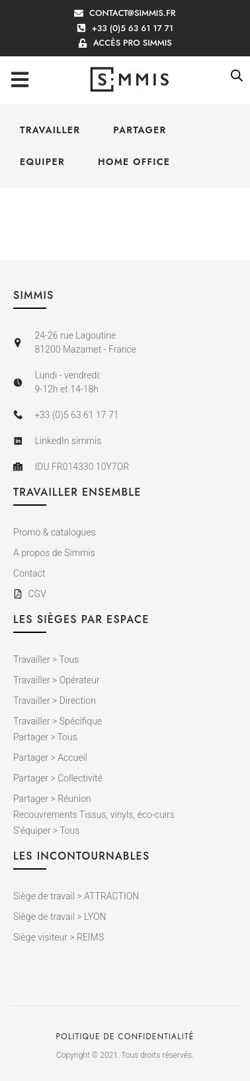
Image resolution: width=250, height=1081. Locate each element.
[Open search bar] (236, 76)
